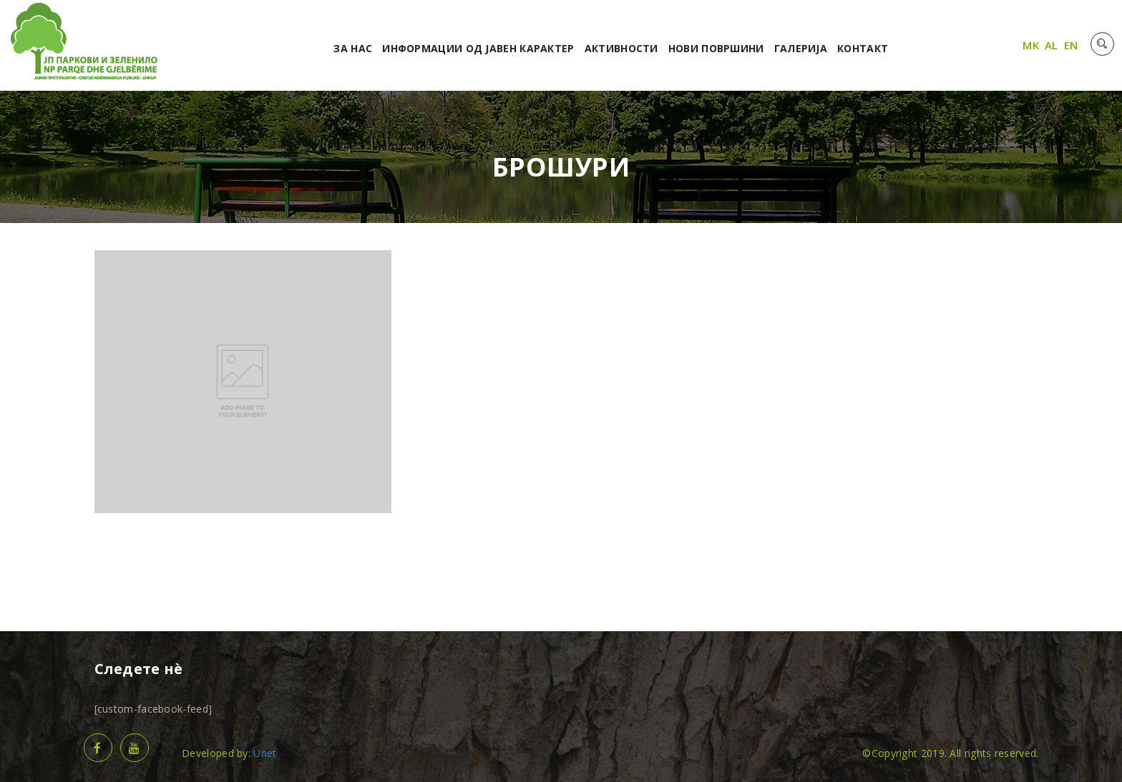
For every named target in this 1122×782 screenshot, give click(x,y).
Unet (264, 753)
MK (1031, 45)
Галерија (800, 48)
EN (1071, 45)
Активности (621, 48)
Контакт (862, 48)
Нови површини (716, 48)
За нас (352, 48)
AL (1051, 45)
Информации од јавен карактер (478, 48)
